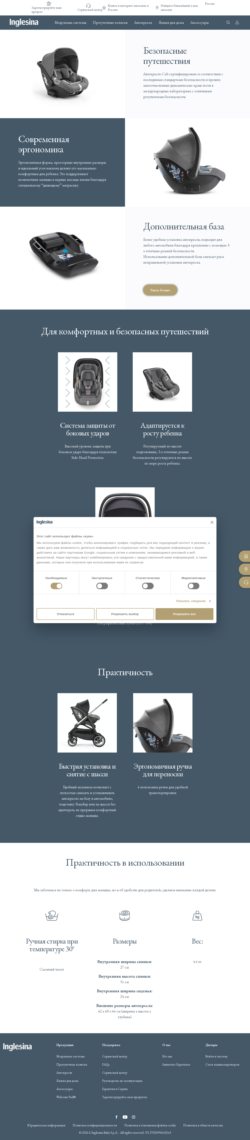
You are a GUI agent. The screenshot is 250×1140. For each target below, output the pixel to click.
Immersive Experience (176, 1065)
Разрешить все (184, 614)
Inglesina (24, 23)
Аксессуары (199, 22)
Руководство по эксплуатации (122, 1081)
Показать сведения (191, 601)
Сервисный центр (114, 1056)
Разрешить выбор (125, 614)
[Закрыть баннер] (212, 522)
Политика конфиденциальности (95, 1125)
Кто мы (167, 1056)
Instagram (133, 1117)
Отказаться (65, 614)
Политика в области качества (203, 1125)
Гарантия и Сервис (115, 1089)
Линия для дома (171, 22)
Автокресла (143, 22)
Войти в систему (216, 1056)
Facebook (116, 1117)
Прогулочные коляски (110, 22)
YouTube (125, 1117)
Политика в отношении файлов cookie (150, 1125)
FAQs (106, 1065)
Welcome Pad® (66, 1097)
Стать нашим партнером (222, 1065)
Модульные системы (70, 22)
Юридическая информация (46, 1125)
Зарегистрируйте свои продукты (124, 1097)
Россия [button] (210, 3)
